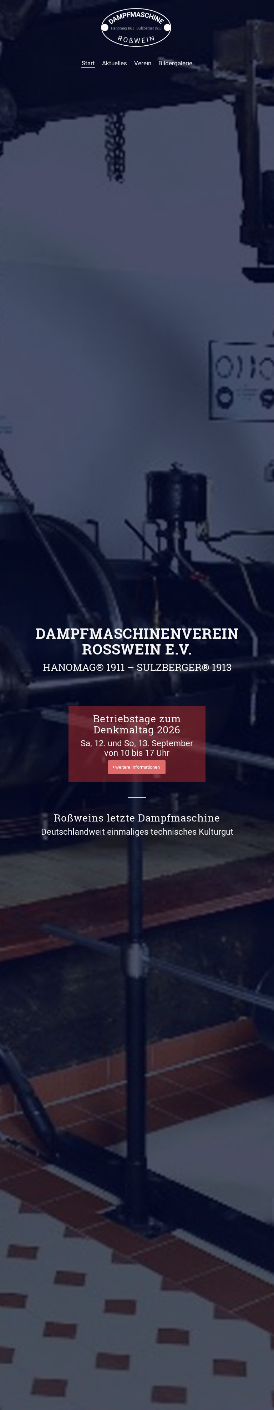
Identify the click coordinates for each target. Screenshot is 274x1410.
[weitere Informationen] (137, 767)
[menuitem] (88, 63)
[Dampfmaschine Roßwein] (137, 27)
